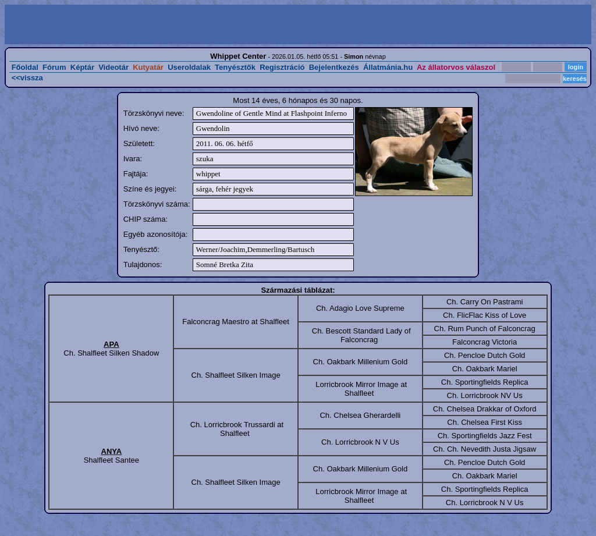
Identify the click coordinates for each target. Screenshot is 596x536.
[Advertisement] (152, 24)
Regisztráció (282, 67)
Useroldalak (189, 67)
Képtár (82, 67)
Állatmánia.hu (388, 67)
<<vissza (27, 77)
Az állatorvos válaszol (456, 67)
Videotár (113, 67)
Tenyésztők (235, 67)
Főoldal (25, 67)
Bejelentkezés (334, 67)
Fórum (54, 67)
